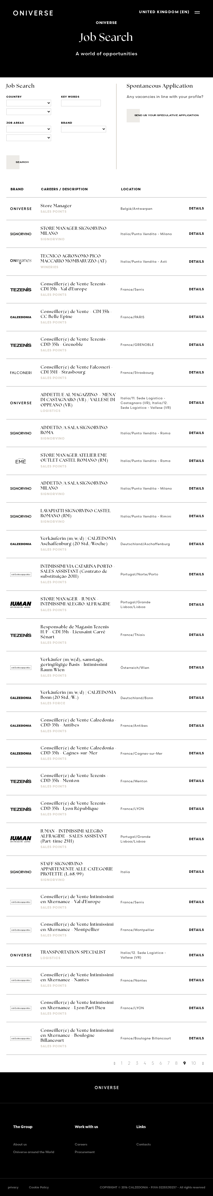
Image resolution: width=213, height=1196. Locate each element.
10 (193, 1063)
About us (20, 1144)
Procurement (85, 1152)
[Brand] (83, 129)
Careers (81, 1144)
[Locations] (28, 103)
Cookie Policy (39, 1187)
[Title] (81, 103)
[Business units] (28, 129)
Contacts (143, 1144)
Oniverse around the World (33, 1152)
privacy (13, 1187)
